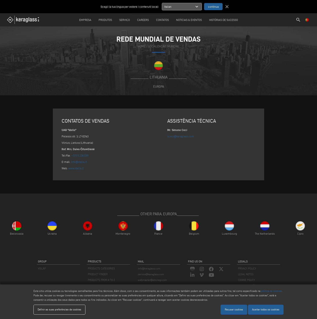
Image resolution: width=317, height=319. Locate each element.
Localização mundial (163, 46)
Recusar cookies (234, 309)
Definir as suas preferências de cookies (59, 309)
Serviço (124, 19)
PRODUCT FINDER (98, 274)
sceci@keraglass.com (180, 136)
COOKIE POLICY (246, 279)
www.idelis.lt (76, 168)
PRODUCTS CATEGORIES (101, 268)
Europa (158, 86)
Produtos (105, 19)
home (142, 46)
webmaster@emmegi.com (152, 279)
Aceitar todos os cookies (265, 309)
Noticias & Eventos (189, 19)
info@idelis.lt (79, 161)
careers (143, 19)
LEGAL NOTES (246, 274)
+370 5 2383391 (79, 155)
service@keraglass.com (151, 274)
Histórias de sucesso (223, 19)
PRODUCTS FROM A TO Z (101, 279)
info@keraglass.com (149, 268)
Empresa (85, 19)
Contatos (162, 19)
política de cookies (271, 290)
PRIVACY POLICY (247, 268)
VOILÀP (42, 268)
